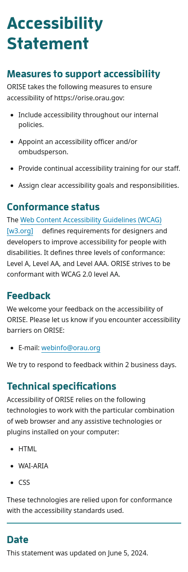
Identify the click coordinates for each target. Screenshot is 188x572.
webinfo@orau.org (70, 347)
